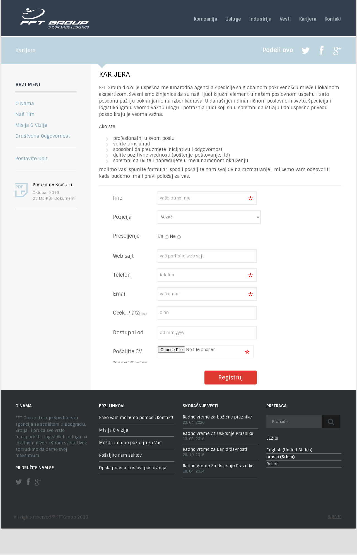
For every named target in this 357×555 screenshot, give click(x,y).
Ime (117, 198)
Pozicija (122, 217)
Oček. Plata (130, 313)
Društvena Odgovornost (42, 136)
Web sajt (123, 256)
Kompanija (205, 19)
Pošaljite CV (127, 351)
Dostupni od (128, 332)
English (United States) (289, 450)
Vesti (285, 19)
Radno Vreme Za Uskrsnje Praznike (218, 466)
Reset (272, 464)
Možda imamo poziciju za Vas (130, 443)
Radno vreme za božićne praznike (217, 417)
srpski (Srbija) (280, 457)
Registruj (230, 377)
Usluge (233, 19)
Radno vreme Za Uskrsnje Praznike (218, 433)
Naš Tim (25, 114)
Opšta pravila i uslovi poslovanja (133, 468)
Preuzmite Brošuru (52, 185)
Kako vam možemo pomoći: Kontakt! (136, 417)
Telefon (122, 275)
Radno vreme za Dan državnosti (215, 449)
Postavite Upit (31, 158)
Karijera (307, 19)
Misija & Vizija (31, 125)
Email (120, 294)
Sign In (335, 516)
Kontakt (333, 19)
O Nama (24, 103)
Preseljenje (126, 236)
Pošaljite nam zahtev (120, 455)
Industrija (260, 19)
